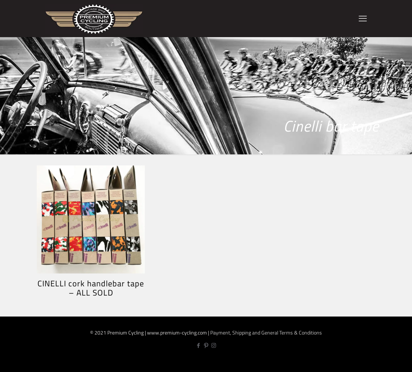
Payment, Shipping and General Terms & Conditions (266, 332)
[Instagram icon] (213, 345)
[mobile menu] (363, 18)
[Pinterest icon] (206, 345)
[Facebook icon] (198, 345)
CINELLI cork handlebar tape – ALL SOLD (90, 288)
